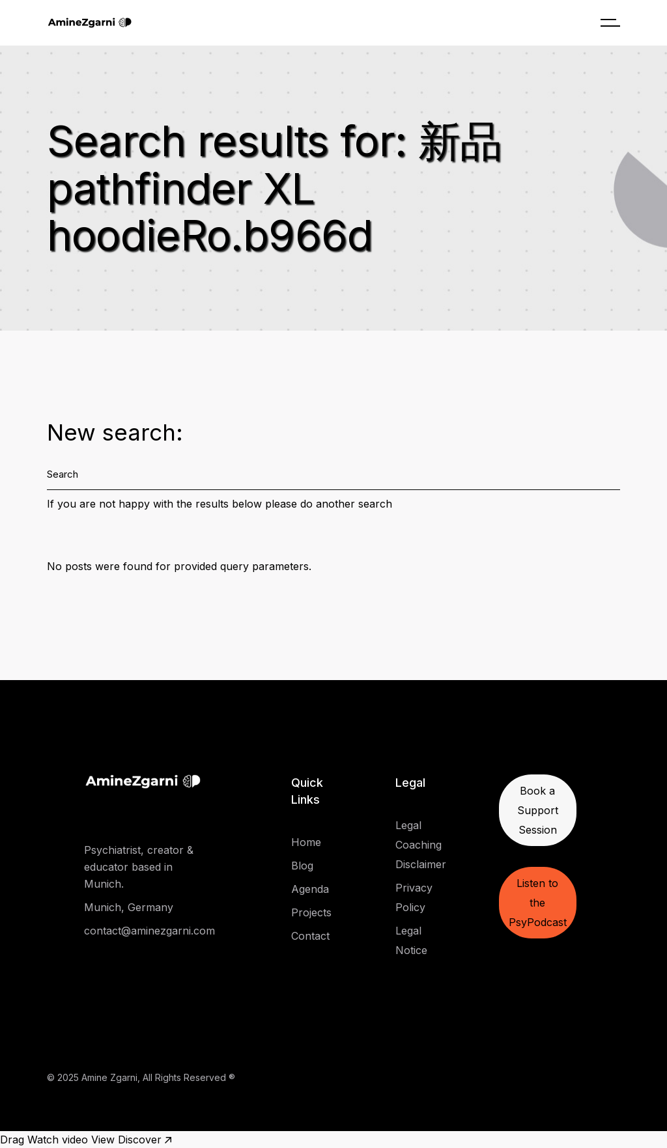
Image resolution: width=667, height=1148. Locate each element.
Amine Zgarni (109, 1077)
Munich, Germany (128, 907)
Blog (302, 865)
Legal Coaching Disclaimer (420, 845)
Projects (311, 912)
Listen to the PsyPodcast (538, 903)
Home (306, 842)
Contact (310, 935)
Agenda (310, 888)
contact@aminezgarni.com (149, 930)
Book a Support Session (537, 810)
